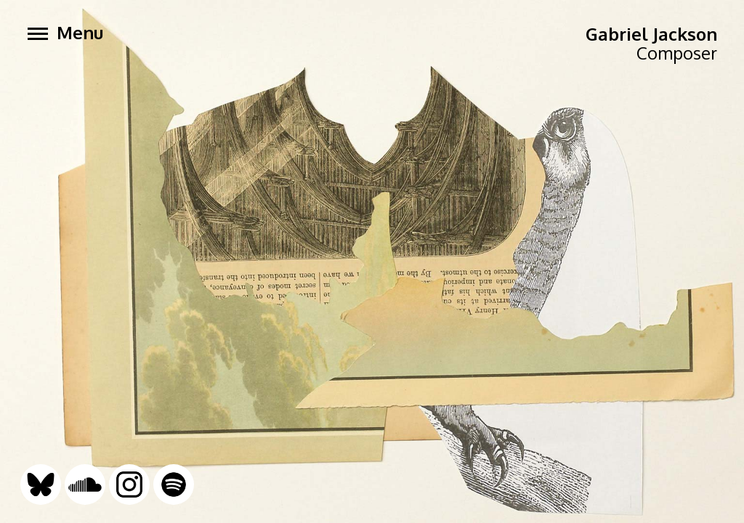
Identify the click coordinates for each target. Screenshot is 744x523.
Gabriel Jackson (651, 34)
